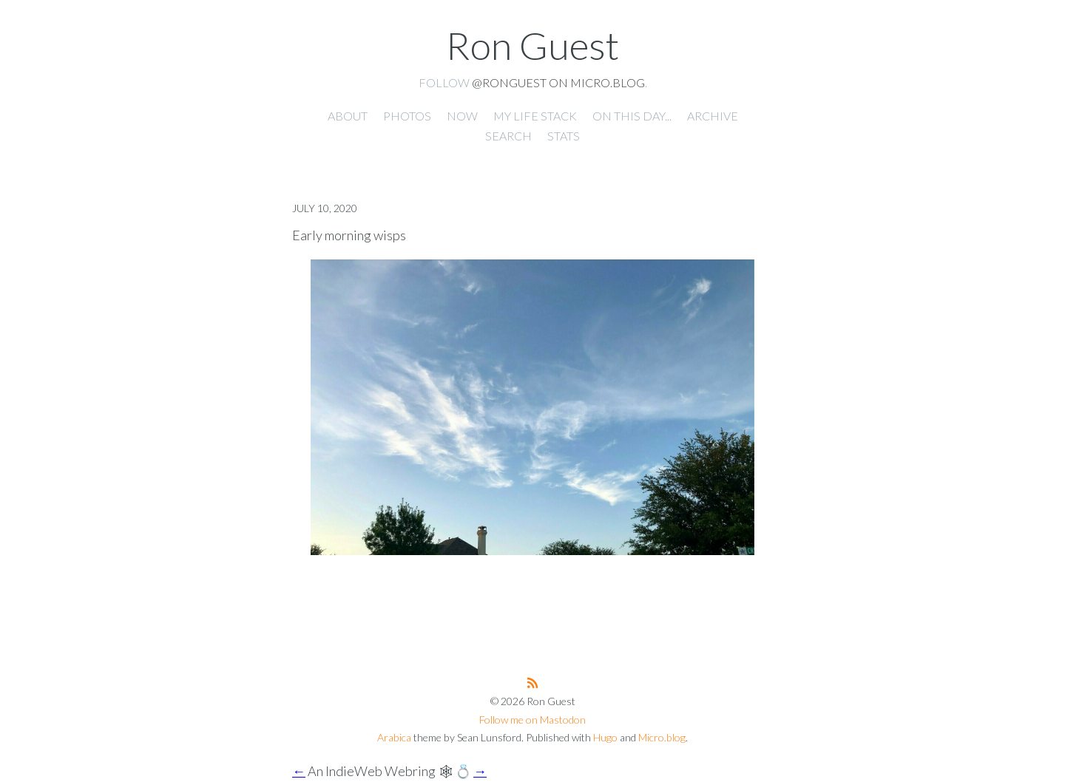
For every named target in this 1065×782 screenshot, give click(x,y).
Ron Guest (532, 45)
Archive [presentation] (712, 116)
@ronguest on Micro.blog (558, 82)
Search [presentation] (508, 136)
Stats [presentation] (563, 136)
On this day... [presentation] (632, 116)
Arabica (394, 737)
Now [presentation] (462, 116)
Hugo (605, 737)
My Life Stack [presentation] (535, 116)
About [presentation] (348, 116)
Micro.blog (662, 737)
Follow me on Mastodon (532, 719)
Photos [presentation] (407, 116)
